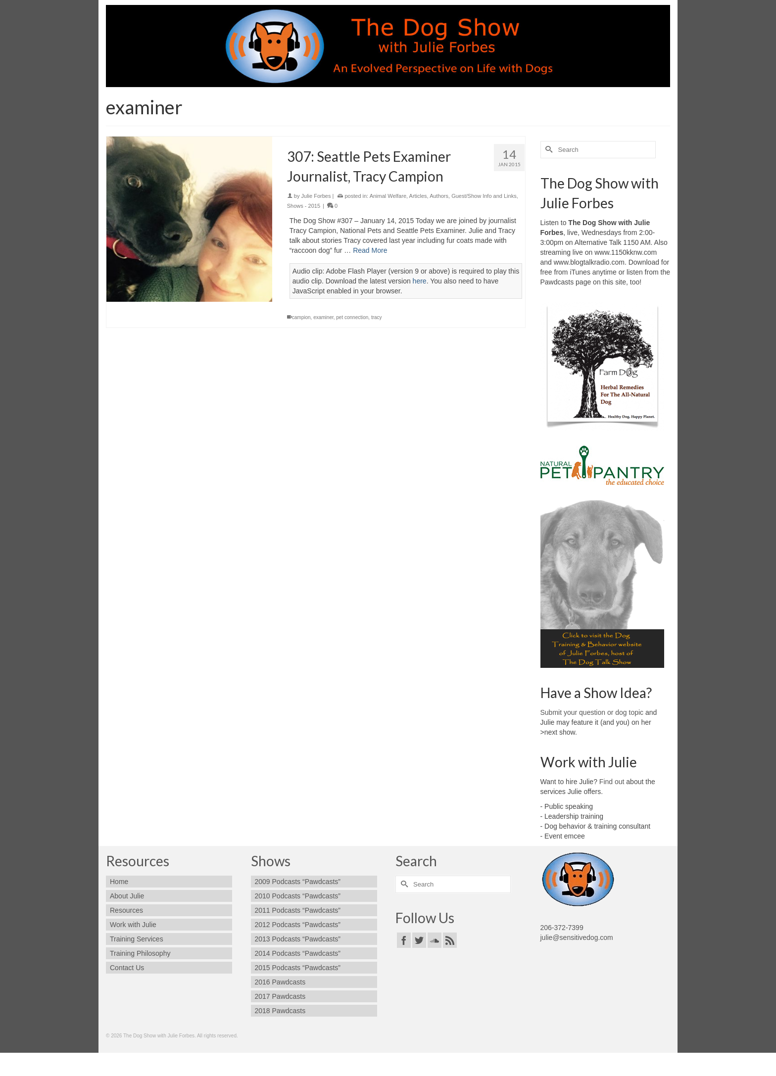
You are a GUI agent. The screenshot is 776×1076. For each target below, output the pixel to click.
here (420, 281)
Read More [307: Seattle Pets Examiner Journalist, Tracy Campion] (370, 250)
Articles (418, 196)
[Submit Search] (547, 149)
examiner (323, 317)
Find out (612, 782)
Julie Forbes (316, 196)
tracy (376, 317)
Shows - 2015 (303, 206)
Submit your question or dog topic (592, 712)
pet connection (352, 317)
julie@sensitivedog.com (576, 937)
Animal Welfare (388, 196)
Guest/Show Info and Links (483, 196)
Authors (439, 196)
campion (301, 317)
